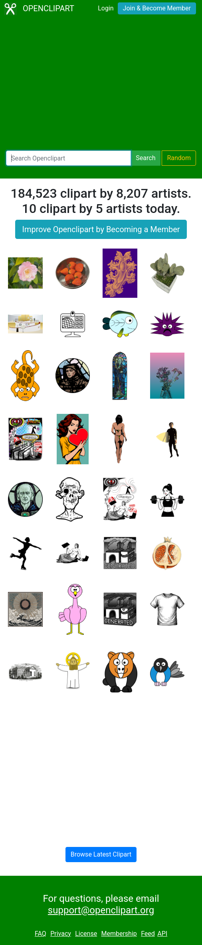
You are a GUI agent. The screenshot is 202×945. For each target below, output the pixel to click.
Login (105, 8)
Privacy (60, 933)
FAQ (40, 933)
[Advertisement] (101, 84)
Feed (148, 933)
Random (179, 158)
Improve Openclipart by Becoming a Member (101, 229)
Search (145, 158)
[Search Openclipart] (68, 158)
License (86, 933)
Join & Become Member (157, 8)
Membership (119, 933)
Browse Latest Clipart (101, 854)
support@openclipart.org (101, 910)
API (162, 933)
